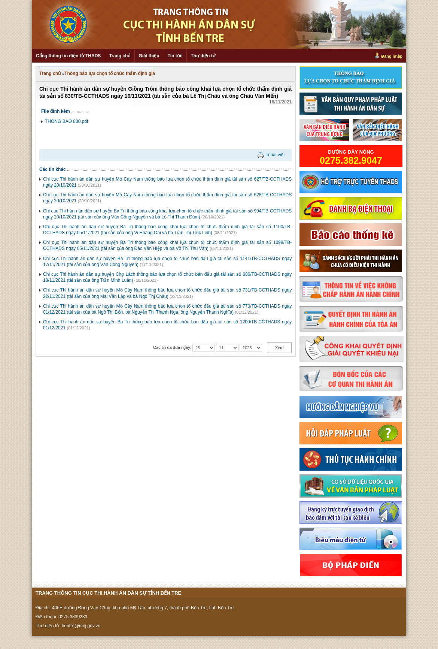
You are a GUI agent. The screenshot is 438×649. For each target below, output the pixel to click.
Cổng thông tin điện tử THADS (68, 55)
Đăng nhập (391, 56)
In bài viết (275, 154)
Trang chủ (119, 55)
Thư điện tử (203, 55)
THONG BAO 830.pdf (66, 121)
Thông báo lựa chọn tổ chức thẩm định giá (109, 73)
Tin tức (175, 55)
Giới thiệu (149, 55)
